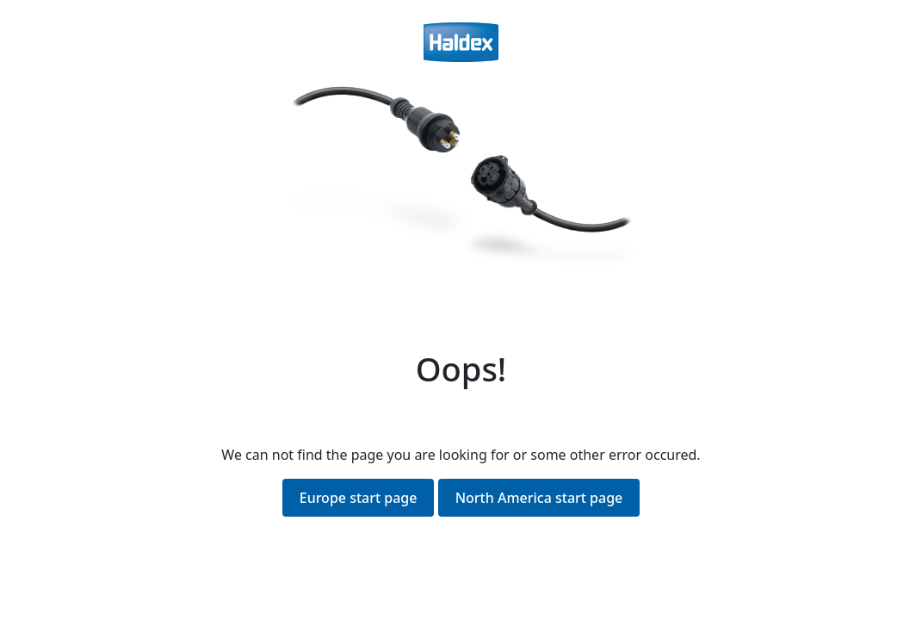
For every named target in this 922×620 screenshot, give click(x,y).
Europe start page (359, 497)
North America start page (539, 497)
